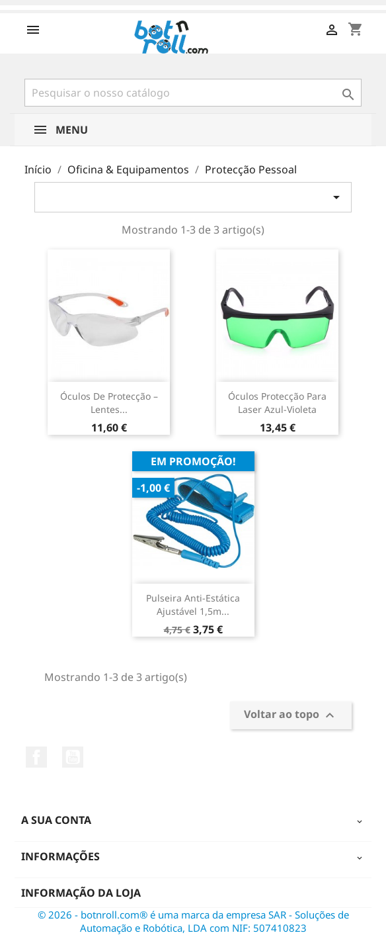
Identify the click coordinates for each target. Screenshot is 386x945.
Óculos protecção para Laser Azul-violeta (277, 403)
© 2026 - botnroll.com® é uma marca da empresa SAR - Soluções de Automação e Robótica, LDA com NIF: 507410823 (193, 921)
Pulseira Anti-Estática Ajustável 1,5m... (193, 604)
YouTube (72, 757)
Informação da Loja (81, 892)
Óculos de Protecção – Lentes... (109, 403)
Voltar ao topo (291, 715)
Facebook (36, 757)
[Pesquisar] (193, 93)
